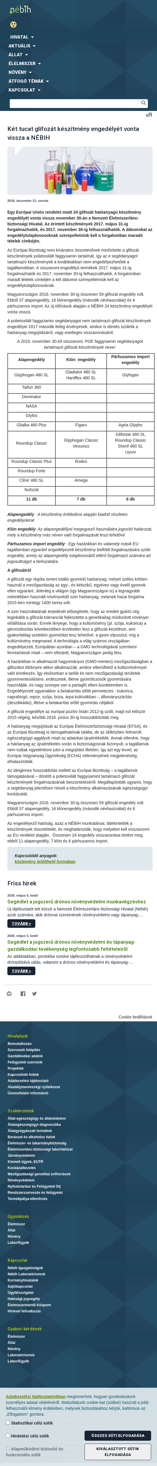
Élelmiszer (16, 1224)
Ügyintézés (18, 1216)
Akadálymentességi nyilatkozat (34, 1087)
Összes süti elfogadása (117, 1435)
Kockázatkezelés (22, 1168)
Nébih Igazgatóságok (25, 1268)
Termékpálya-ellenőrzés (27, 1199)
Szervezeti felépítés (24, 1050)
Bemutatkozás (20, 1044)
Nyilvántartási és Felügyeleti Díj (34, 1186)
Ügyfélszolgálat (21, 1293)
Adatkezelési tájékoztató (28, 1081)
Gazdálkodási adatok (25, 1056)
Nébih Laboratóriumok (26, 1274)
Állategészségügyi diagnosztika (34, 1125)
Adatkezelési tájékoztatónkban (36, 1396)
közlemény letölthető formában (45, 861)
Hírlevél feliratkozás (24, 1311)
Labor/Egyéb (18, 1243)
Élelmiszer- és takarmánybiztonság (37, 1143)
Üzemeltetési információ (28, 1093)
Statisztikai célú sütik (29, 1422)
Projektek (16, 1068)
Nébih (39, 9)
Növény (14, 1236)
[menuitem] (78, 37)
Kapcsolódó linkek (23, 1075)
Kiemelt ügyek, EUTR (25, 1162)
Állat (11, 1230)
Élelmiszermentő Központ (29, 1305)
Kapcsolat (17, 1260)
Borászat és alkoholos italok (31, 1137)
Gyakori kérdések (25, 1329)
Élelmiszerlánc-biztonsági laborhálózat (40, 1149)
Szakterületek (21, 1110)
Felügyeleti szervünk (25, 1062)
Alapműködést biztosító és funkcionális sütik (34, 1451)
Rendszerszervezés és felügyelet (35, 1193)
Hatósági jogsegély (24, 1299)
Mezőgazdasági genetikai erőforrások (39, 1174)
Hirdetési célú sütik (27, 1435)
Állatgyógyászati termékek (30, 1131)
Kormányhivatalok (23, 1280)
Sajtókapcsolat (20, 1286)
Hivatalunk (18, 1036)
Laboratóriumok (21, 1355)
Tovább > (21, 923)
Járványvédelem (21, 1155)
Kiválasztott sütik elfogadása (117, 1452)
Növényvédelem (21, 1180)
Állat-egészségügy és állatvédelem (37, 1118)
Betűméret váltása (149, 114)
